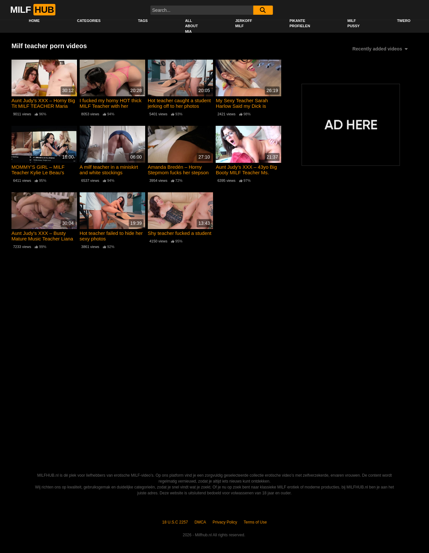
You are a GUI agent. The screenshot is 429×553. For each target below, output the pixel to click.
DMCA (200, 522)
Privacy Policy (225, 522)
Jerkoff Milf (243, 23)
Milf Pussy (353, 23)
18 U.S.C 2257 (175, 522)
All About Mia (191, 26)
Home (34, 21)
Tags (143, 21)
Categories (89, 21)
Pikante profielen (299, 23)
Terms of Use (255, 522)
